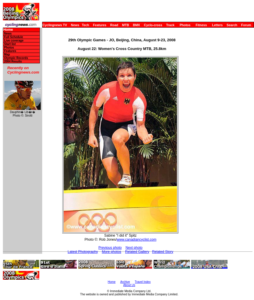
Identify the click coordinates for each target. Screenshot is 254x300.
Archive (125, 281)
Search (232, 25)
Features (99, 25)
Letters (217, 25)
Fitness (201, 25)
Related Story (162, 252)
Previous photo (110, 248)
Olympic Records (16, 58)
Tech (85, 25)
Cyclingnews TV (54, 25)
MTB (125, 25)
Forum (246, 25)
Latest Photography (83, 252)
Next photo (134, 248)
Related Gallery (137, 252)
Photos (185, 25)
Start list (10, 44)
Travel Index (143, 281)
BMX (136, 25)
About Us (129, 285)
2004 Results (13, 61)
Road (114, 25)
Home (8, 30)
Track (170, 25)
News (75, 25)
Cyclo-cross (153, 25)
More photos (111, 252)
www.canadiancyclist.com (136, 240)
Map (7, 54)
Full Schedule (13, 37)
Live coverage (14, 40)
